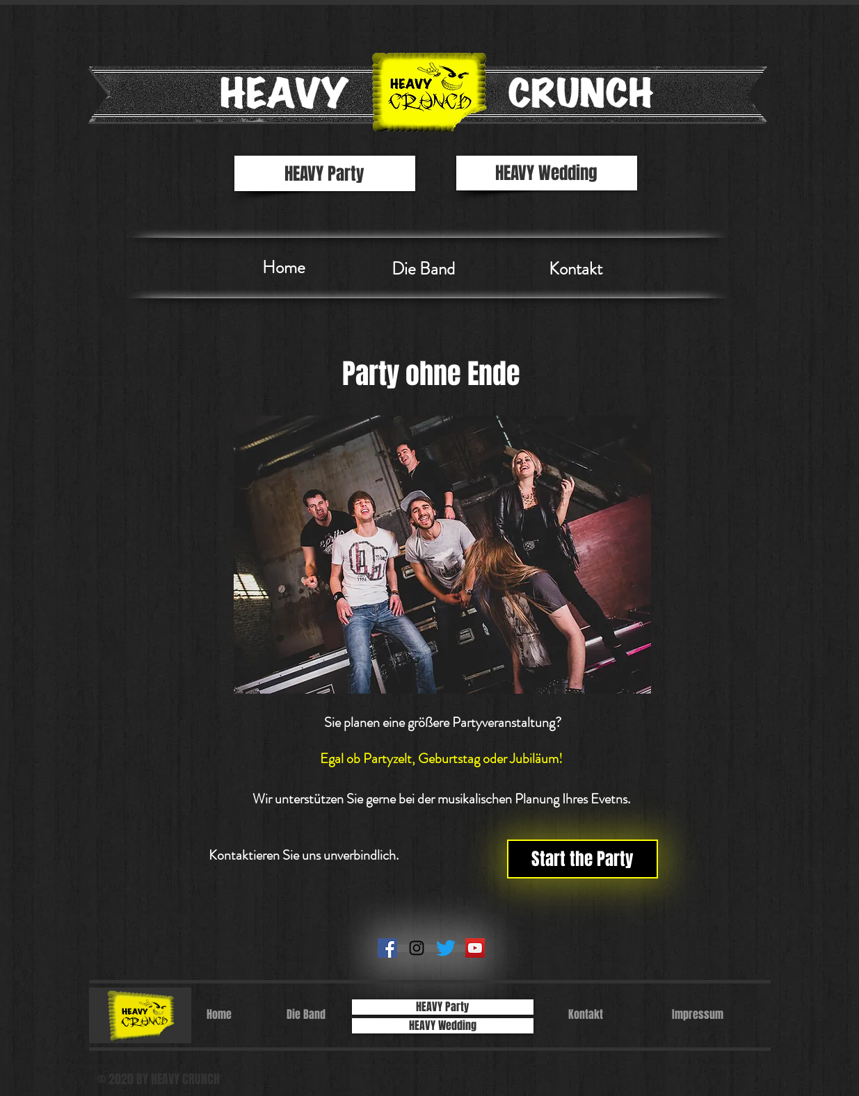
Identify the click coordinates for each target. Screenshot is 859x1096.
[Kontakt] (576, 269)
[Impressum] (697, 1015)
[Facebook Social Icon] (387, 948)
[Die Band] (423, 269)
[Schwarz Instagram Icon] (416, 948)
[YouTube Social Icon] (475, 948)
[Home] (283, 267)
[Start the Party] (582, 859)
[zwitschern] (446, 948)
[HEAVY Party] (324, 173)
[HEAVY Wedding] (546, 173)
